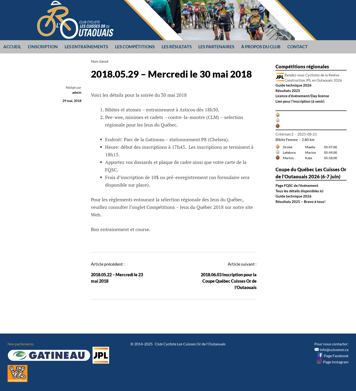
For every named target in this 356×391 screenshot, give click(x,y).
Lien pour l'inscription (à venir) (300, 101)
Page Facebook (333, 355)
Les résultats (177, 46)
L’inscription (43, 46)
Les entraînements (86, 46)
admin (76, 92)
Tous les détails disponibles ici (299, 191)
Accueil (12, 46)
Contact (297, 46)
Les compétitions (135, 46)
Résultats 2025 (288, 90)
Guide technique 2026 (294, 85)
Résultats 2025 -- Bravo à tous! (300, 201)
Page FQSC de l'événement (297, 185)
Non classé (99, 61)
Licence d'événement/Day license (302, 96)
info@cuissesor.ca (334, 349)
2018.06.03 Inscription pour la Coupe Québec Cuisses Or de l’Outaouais (229, 281)
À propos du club (260, 46)
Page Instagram (332, 362)
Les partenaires (216, 46)
